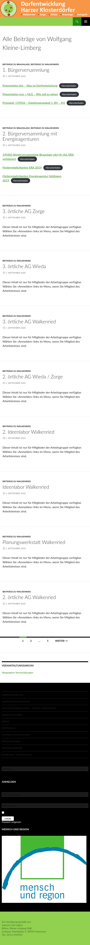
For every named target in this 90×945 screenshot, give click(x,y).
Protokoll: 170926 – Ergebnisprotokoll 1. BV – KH (34, 102)
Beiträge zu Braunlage (16, 64)
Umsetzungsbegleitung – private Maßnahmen (29, 708)
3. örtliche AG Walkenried (29, 321)
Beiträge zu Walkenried (45, 64)
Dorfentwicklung (12, 695)
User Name (8, 789)
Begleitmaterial (11, 741)
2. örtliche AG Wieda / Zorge (33, 377)
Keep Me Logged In (16, 812)
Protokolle (8, 728)
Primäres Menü (85, 21)
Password (7, 800)
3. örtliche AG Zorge (24, 211)
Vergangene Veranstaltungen (17, 672)
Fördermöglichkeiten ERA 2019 (22, 167)
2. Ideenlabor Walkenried (28, 432)
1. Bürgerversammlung (26, 70)
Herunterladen (68, 85)
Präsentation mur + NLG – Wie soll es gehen (30, 94)
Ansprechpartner (12, 748)
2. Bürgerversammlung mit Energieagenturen (30, 136)
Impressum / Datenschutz (17, 754)
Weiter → (61, 640)
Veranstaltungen (12, 714)
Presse (5, 721)
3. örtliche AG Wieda (24, 266)
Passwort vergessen (11, 822)
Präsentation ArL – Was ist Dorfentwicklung (30, 85)
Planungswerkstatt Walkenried (34, 542)
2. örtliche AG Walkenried (29, 597)
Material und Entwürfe (16, 734)
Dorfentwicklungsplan (16, 701)
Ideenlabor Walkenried (26, 487)
